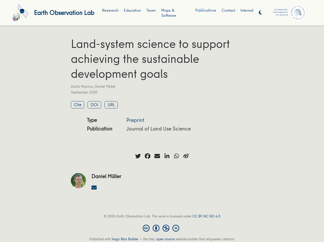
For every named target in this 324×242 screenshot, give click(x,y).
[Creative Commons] (162, 228)
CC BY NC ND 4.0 (206, 216)
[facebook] (147, 156)
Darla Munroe (82, 86)
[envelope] (157, 156)
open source (165, 238)
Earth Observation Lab (64, 12)
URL (111, 104)
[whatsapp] (176, 156)
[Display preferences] (260, 13)
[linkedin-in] (167, 156)
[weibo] (186, 156)
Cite (78, 104)
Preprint (135, 120)
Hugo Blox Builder (125, 238)
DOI (94, 104)
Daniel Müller (105, 86)
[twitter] (138, 156)
